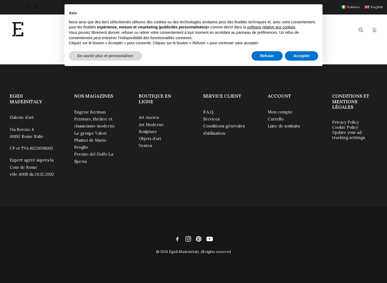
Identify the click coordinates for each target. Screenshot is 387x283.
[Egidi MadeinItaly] (18, 30)
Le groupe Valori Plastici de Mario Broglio (90, 140)
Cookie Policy (345, 127)
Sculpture (148, 131)
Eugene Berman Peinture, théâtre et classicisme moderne (94, 119)
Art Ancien (149, 117)
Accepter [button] (301, 56)
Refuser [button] (267, 56)
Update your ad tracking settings (348, 135)
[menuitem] (350, 7)
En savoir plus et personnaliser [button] (105, 56)
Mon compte (280, 112)
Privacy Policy (345, 122)
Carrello (276, 119)
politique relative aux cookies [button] (271, 27)
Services (211, 119)
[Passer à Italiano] (350, 7)
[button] (11, 7)
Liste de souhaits (284, 125)
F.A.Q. (208, 112)
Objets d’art (150, 138)
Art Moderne (151, 124)
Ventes (145, 145)
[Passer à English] (374, 7)
